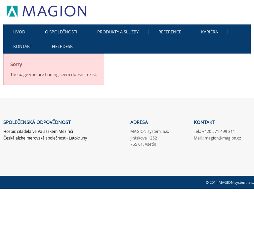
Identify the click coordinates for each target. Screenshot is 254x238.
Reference (169, 32)
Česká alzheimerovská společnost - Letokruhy (45, 137)
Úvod (19, 32)
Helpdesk (62, 46)
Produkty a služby (118, 32)
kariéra (209, 32)
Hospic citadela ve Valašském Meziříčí (38, 131)
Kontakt (22, 46)
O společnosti (61, 32)
